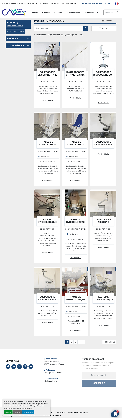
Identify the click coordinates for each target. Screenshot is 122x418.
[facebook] (8, 366)
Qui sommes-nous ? (74, 12)
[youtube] (30, 366)
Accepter (8, 412)
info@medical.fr (70, 3)
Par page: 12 (109, 342)
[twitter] (19, 366)
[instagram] (25, 366)
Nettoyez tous (15, 26)
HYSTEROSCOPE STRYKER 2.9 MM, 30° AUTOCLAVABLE (75, 75)
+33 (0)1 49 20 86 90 (50, 3)
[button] (46, 12)
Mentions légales (78, 413)
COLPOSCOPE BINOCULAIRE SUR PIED (103, 75)
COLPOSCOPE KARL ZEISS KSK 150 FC (103, 144)
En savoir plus (28, 412)
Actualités (58, 12)
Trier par (103, 28)
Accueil (35, 12)
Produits (45, 12)
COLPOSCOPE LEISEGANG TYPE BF (47, 75)
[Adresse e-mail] (99, 375)
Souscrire (99, 383)
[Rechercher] (58, 28)
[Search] (111, 12)
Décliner (17, 412)
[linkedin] (13, 366)
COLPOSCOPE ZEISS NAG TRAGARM (103, 222)
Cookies (60, 413)
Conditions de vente (50, 416)
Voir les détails (47, 100)
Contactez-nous (91, 12)
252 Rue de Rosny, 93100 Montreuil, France (20, 3)
